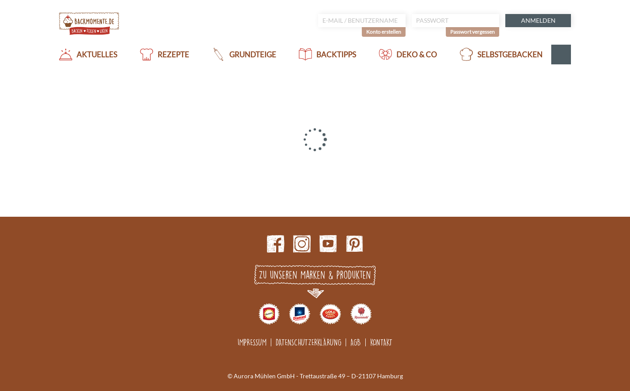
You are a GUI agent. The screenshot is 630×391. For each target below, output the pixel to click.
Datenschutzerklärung (308, 342)
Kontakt (381, 342)
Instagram (302, 244)
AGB (355, 342)
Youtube (328, 244)
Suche (561, 54)
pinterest (354, 244)
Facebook (275, 244)
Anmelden (538, 20)
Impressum (252, 342)
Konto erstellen (383, 31)
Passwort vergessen (472, 31)
